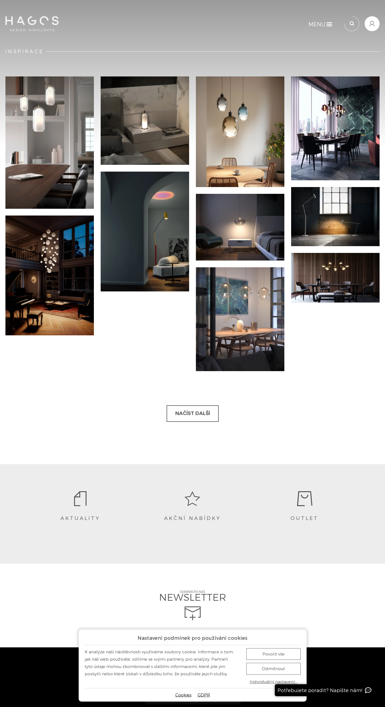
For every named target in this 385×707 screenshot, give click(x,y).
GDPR (204, 694)
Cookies (183, 694)
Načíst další (192, 413)
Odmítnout (273, 668)
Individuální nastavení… (273, 681)
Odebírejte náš (192, 605)
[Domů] (32, 23)
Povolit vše (273, 653)
